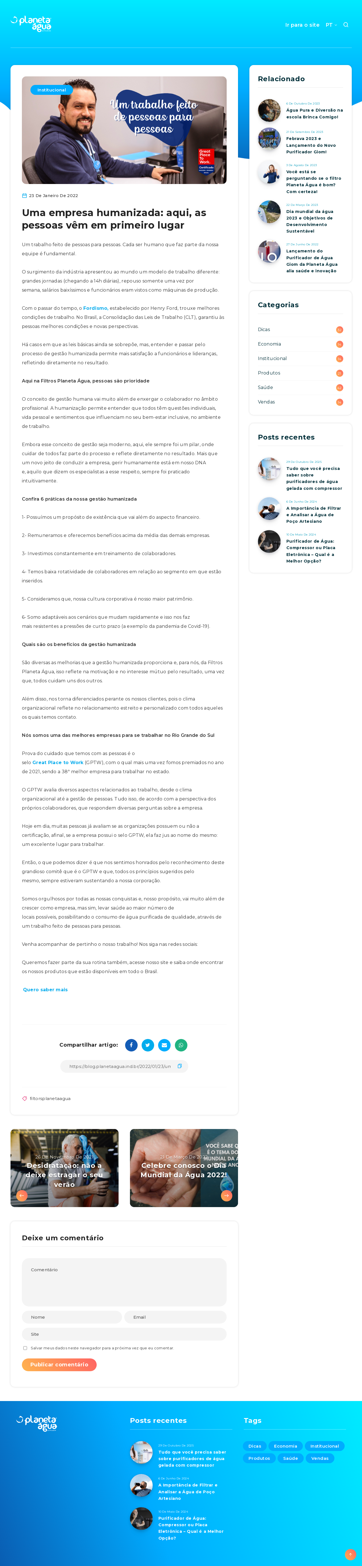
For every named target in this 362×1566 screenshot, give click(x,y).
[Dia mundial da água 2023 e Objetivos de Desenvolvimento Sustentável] (269, 211)
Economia (269, 344)
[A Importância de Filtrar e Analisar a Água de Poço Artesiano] (269, 508)
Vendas (266, 402)
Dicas (264, 329)
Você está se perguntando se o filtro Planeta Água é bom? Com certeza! (314, 181)
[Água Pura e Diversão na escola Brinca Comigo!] (269, 110)
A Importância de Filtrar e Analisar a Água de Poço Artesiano (313, 515)
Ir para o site (302, 25)
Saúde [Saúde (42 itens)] (290, 1458)
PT (329, 25)
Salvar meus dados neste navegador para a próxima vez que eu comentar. (102, 1348)
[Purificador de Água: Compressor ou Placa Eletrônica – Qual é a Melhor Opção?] (269, 541)
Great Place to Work (58, 762)
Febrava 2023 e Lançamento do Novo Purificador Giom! (311, 145)
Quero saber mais (46, 989)
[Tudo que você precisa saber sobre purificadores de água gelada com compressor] (269, 468)
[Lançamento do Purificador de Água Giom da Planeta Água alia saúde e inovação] (269, 251)
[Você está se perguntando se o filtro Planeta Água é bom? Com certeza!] (269, 172)
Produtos (269, 373)
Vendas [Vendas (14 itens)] (320, 1458)
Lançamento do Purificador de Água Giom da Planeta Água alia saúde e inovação (312, 260)
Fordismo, (96, 308)
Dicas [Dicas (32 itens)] (255, 1446)
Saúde (265, 387)
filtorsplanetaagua (50, 1098)
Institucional (52, 90)
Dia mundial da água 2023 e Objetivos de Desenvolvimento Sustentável (310, 221)
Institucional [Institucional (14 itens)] (325, 1446)
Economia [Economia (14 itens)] (285, 1446)
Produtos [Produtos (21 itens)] (259, 1458)
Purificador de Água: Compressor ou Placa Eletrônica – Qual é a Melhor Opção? (311, 551)
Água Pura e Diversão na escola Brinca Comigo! (314, 113)
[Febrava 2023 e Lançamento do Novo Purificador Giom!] (269, 138)
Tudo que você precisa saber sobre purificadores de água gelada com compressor (314, 478)
